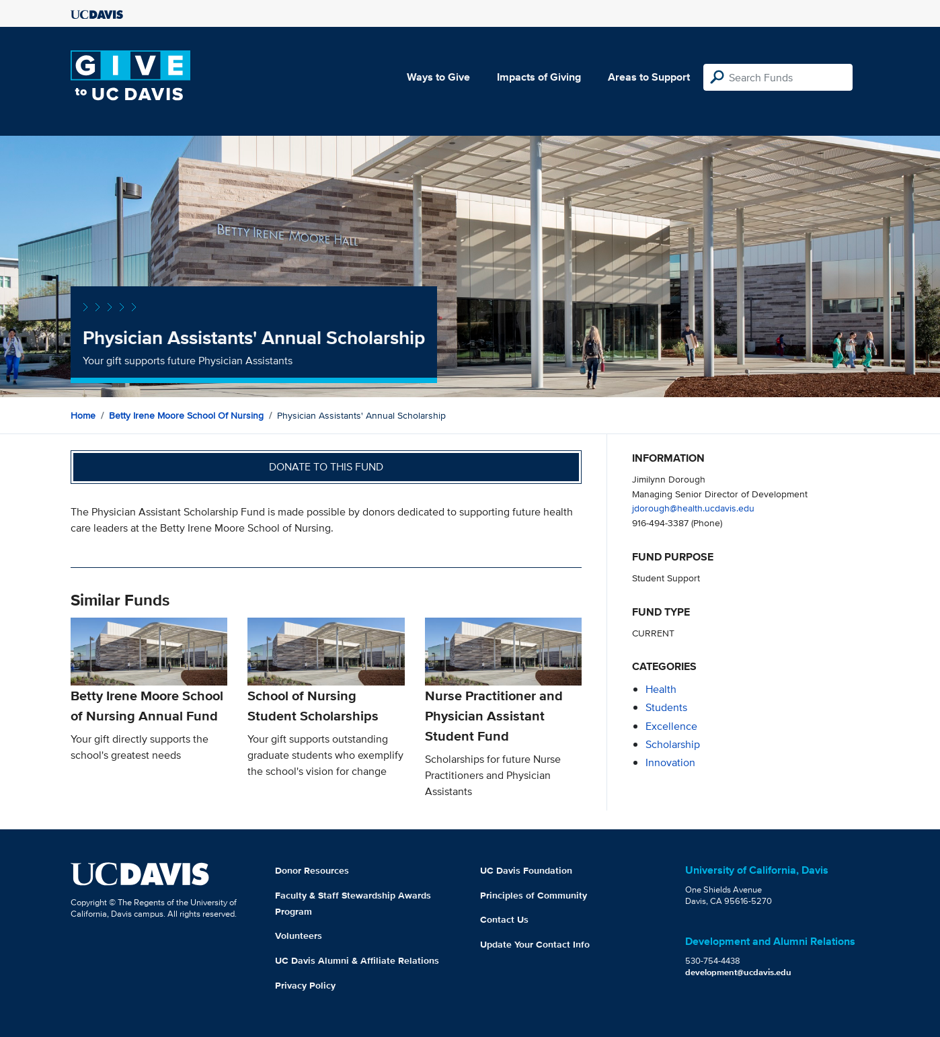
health (660, 689)
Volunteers (298, 935)
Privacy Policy (305, 985)
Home (83, 415)
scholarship (672, 744)
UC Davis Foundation (526, 870)
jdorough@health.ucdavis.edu (693, 508)
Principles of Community (533, 895)
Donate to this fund (326, 466)
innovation (670, 762)
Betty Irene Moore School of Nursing (186, 415)
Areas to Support (649, 77)
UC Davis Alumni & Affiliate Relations (357, 960)
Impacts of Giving (539, 77)
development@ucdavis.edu (738, 972)
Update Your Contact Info (535, 944)
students (666, 707)
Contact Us (504, 919)
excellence (671, 726)
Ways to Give (438, 77)
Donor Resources (312, 870)
